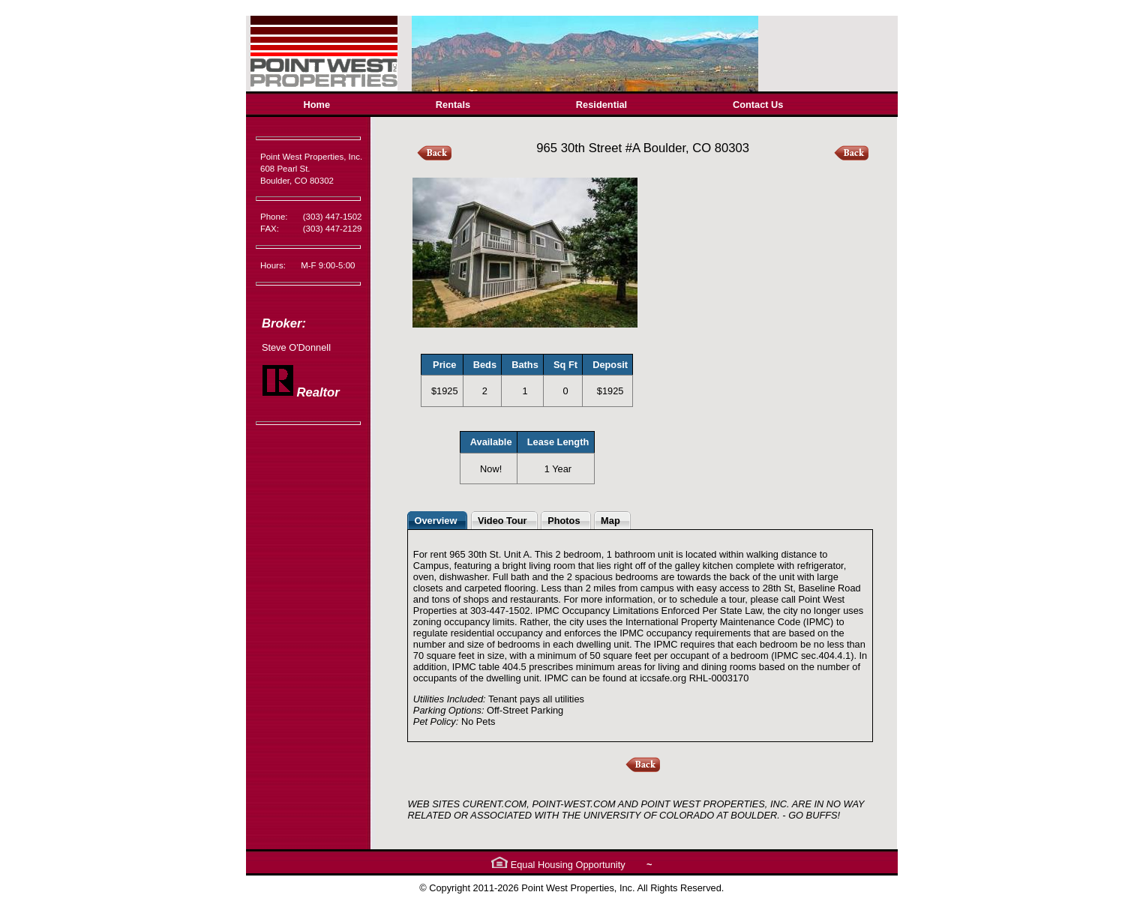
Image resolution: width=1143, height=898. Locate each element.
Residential (601, 104)
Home (317, 104)
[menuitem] (316, 104)
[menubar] (543, 104)
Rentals (453, 104)
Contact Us (758, 104)
